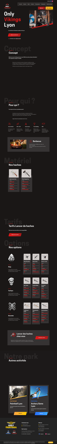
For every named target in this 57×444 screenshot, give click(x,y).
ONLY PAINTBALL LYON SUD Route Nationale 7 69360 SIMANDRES (43, 425)
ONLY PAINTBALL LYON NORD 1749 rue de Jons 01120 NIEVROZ (43, 429)
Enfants (32, 4)
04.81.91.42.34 (18, 38)
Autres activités (49, 4)
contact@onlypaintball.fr (27, 425)
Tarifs (29, 4)
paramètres (33, 442)
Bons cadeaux (49, 8)
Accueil (20, 4)
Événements (37, 4)
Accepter (50, 442)
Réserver (41, 8)
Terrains (24, 4)
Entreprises (43, 4)
